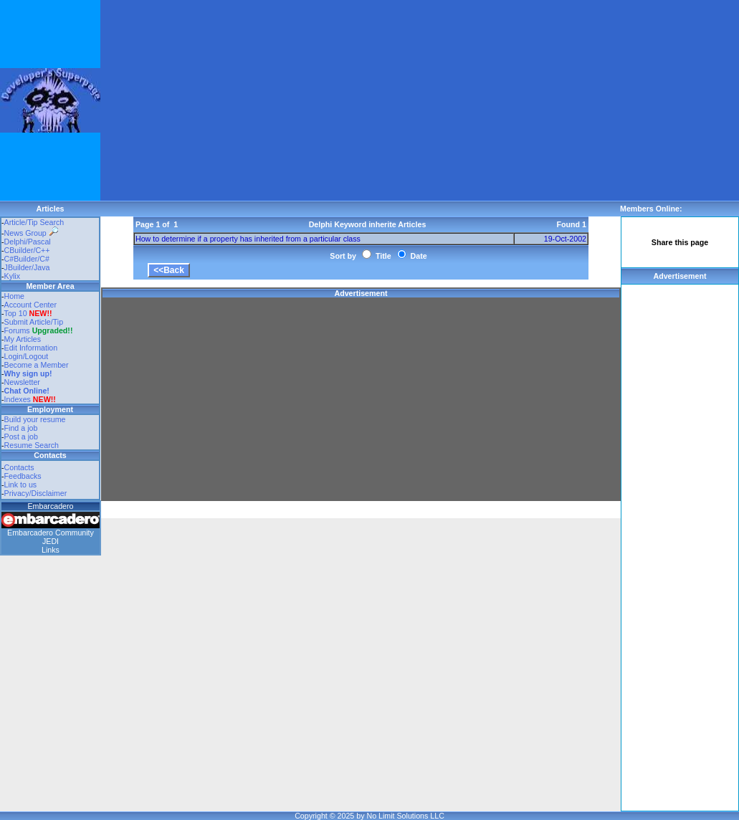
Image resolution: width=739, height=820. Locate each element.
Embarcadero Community (50, 532)
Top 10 (15, 313)
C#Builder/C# (26, 258)
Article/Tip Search (34, 222)
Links (50, 549)
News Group (31, 233)
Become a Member (36, 365)
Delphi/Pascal (27, 241)
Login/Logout (26, 356)
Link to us (20, 484)
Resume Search (31, 445)
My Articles (23, 339)
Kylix (12, 276)
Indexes (17, 399)
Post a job (21, 436)
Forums (38, 330)
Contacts (19, 467)
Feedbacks (23, 476)
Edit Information (31, 347)
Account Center (30, 304)
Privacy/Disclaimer (35, 493)
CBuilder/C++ (27, 250)
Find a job (21, 428)
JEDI (50, 541)
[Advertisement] (325, 100)
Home (14, 296)
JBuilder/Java (27, 267)
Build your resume (35, 419)
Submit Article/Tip (34, 322)
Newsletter (22, 382)
